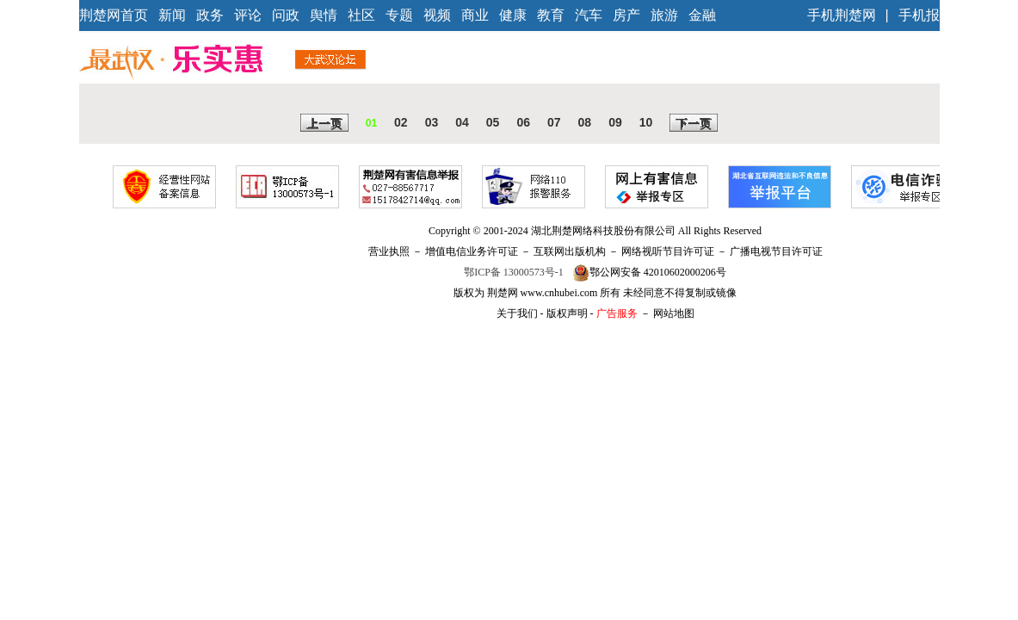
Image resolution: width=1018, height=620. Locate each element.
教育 (551, 15)
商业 (475, 15)
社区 (361, 15)
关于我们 (517, 313)
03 (432, 122)
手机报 (919, 15)
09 (615, 122)
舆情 (323, 15)
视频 (437, 15)
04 (462, 122)
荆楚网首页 (113, 15)
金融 (702, 15)
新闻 (172, 15)
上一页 (324, 124)
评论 (248, 15)
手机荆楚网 (841, 15)
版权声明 (567, 313)
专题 (399, 15)
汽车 (588, 15)
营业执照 (389, 251)
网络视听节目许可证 (667, 251)
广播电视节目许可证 (776, 251)
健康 (513, 15)
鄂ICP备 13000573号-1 (514, 272)
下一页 (694, 124)
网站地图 (673, 313)
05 (493, 122)
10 (646, 122)
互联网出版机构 (570, 251)
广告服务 (617, 313)
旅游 (664, 15)
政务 (210, 15)
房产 (626, 15)
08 (585, 122)
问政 (285, 15)
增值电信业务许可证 (471, 251)
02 (401, 122)
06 (523, 122)
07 (554, 122)
